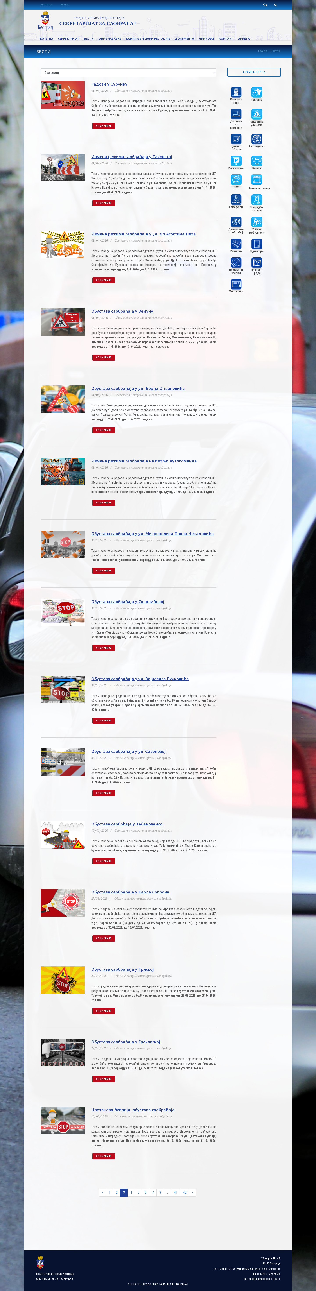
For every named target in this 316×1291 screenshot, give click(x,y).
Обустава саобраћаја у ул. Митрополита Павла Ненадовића (152, 533)
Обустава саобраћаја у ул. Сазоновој (128, 751)
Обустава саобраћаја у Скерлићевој (127, 601)
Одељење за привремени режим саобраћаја (143, 91)
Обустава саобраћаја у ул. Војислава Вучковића (140, 678)
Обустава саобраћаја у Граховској (125, 1041)
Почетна (262, 51)
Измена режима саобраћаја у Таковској (131, 156)
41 (176, 1192)
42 (185, 1192)
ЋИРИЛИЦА (46, 4)
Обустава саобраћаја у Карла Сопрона (130, 892)
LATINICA (64, 4)
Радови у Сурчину (109, 84)
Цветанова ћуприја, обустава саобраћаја (133, 1109)
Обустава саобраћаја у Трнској (122, 969)
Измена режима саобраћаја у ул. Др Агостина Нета (143, 233)
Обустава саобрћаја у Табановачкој (127, 824)
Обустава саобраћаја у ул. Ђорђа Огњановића (138, 388)
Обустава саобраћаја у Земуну (122, 311)
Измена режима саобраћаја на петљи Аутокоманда (144, 461)
